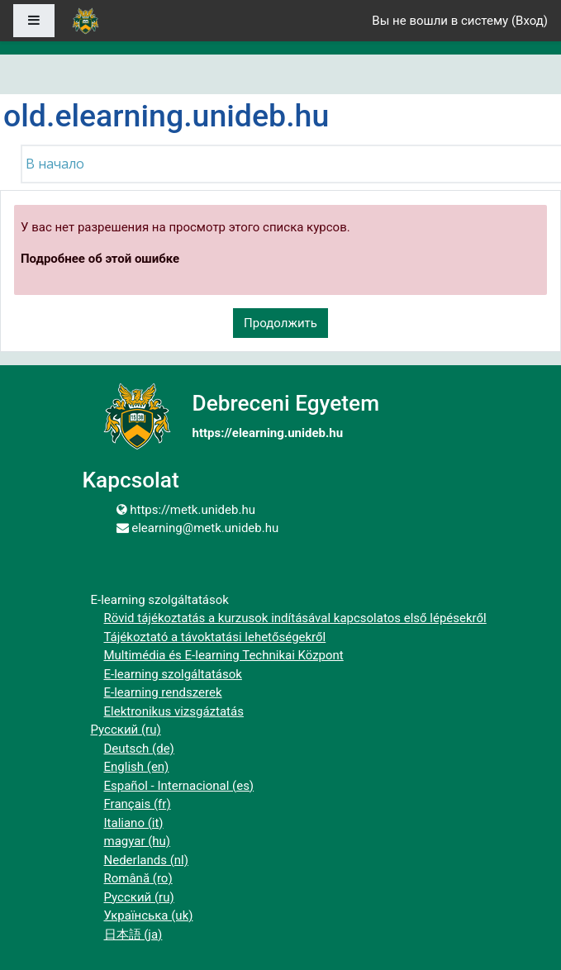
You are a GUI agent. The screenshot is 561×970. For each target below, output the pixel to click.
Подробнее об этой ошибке (100, 258)
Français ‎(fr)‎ (137, 803)
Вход (530, 20)
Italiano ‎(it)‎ (134, 822)
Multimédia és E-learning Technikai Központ (224, 655)
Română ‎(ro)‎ (138, 878)
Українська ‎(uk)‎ (148, 915)
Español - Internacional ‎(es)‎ (179, 785)
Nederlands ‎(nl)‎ (146, 860)
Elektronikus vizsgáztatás (174, 711)
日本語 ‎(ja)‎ (133, 934)
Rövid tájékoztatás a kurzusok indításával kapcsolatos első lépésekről (295, 618)
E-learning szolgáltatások (173, 674)
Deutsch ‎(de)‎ (139, 748)
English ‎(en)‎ (136, 766)
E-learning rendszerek (163, 692)
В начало (55, 164)
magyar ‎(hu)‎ (137, 841)
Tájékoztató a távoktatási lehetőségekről (215, 637)
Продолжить (280, 323)
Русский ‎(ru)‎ (126, 729)
